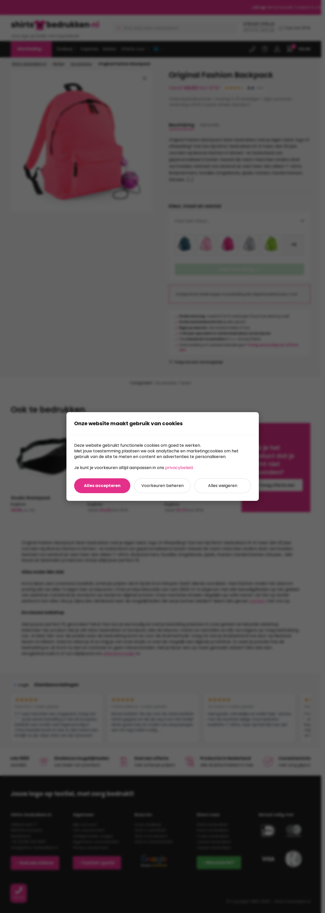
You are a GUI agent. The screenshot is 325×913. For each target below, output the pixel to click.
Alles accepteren (102, 486)
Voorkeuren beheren (162, 486)
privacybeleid (179, 468)
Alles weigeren (222, 486)
